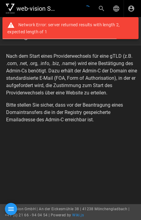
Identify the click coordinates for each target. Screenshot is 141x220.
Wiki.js (78, 215)
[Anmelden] (131, 8)
